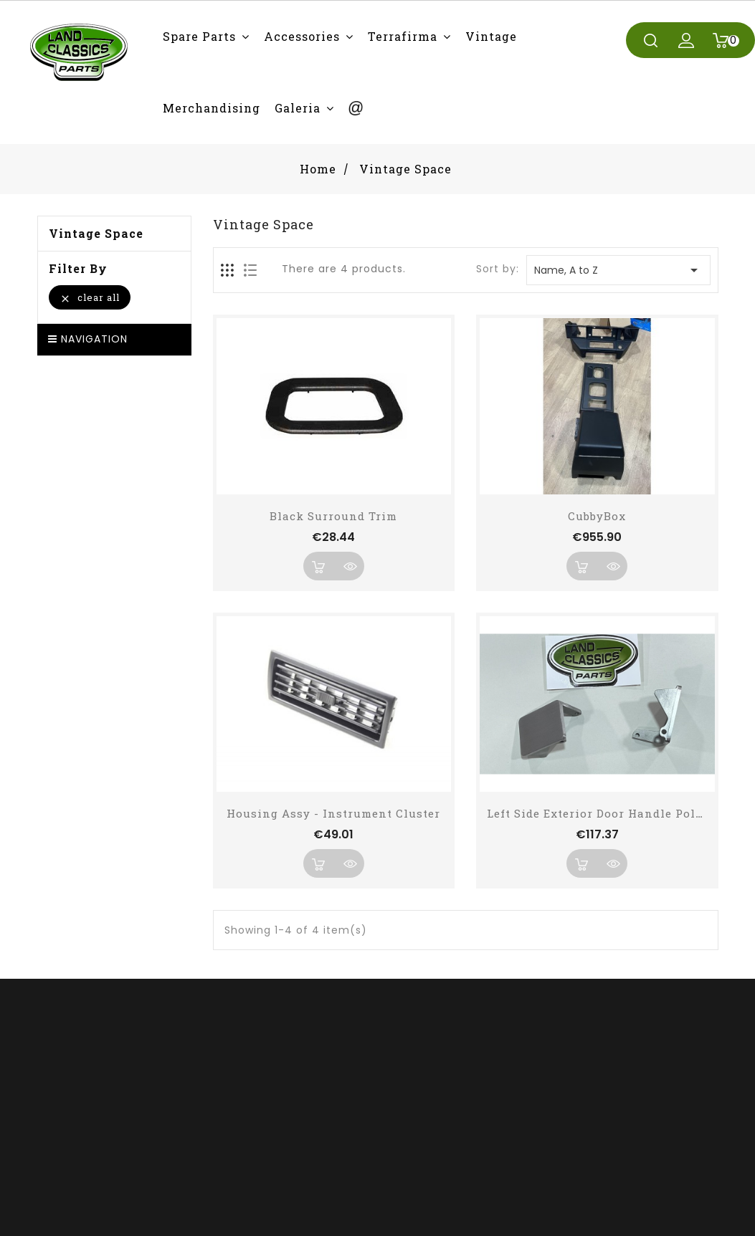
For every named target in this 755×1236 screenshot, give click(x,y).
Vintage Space (96, 233)
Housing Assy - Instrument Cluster (333, 813)
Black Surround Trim (333, 516)
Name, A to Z (618, 270)
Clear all (90, 298)
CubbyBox (597, 516)
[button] (206, 36)
